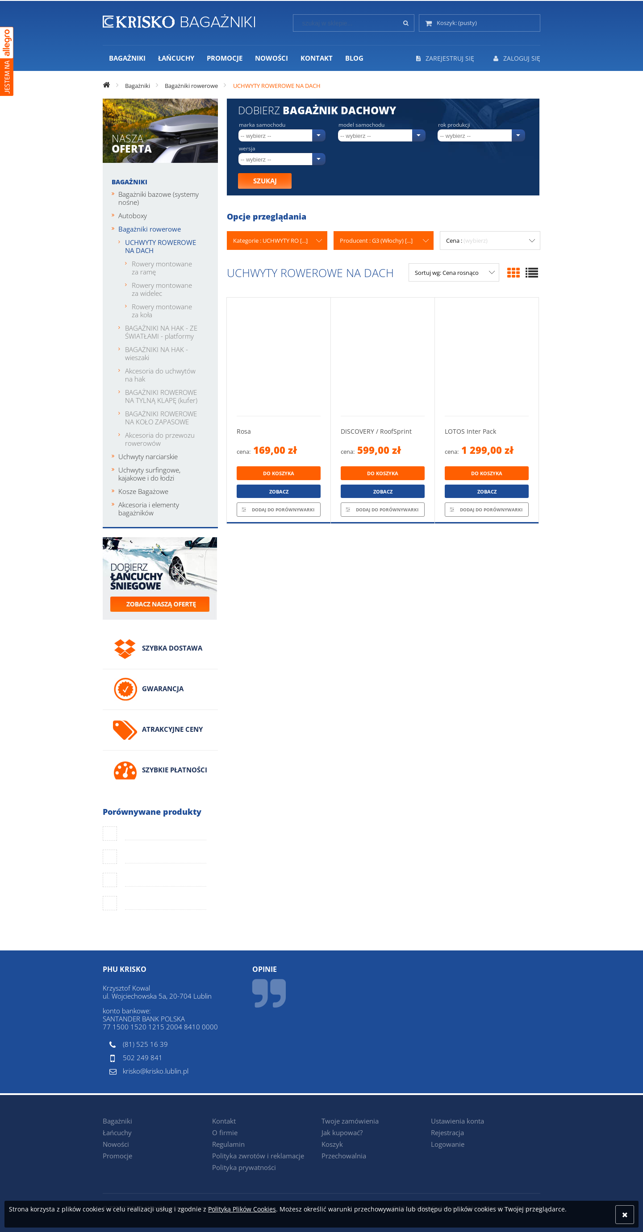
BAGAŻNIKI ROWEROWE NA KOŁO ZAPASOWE (161, 417)
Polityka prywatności (244, 1167)
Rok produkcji (454, 125)
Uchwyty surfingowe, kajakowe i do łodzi (149, 473)
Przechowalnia (344, 1155)
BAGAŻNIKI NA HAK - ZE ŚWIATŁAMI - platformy (161, 332)
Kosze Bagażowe (143, 491)
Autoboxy (132, 215)
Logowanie (447, 1144)
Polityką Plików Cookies (242, 1209)
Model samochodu (361, 125)
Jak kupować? (342, 1132)
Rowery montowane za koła (162, 310)
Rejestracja (447, 1132)
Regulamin (228, 1144)
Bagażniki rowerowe (149, 228)
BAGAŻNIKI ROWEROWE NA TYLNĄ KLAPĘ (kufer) (161, 396)
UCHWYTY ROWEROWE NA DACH (160, 246)
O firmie (225, 1132)
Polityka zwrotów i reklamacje (258, 1155)
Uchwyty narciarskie (148, 456)
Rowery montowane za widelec (162, 289)
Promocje (117, 1155)
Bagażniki (129, 182)
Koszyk (332, 1144)
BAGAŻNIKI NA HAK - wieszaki (156, 353)
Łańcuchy (117, 1132)
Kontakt (224, 1120)
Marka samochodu (262, 125)
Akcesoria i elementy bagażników (148, 508)
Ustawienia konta (457, 1120)
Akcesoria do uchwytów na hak (160, 374)
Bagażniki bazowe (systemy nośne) (158, 198)
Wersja (247, 148)
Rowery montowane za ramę (162, 267)
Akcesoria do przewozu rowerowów (160, 439)
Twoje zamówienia (350, 1120)
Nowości (116, 1144)
